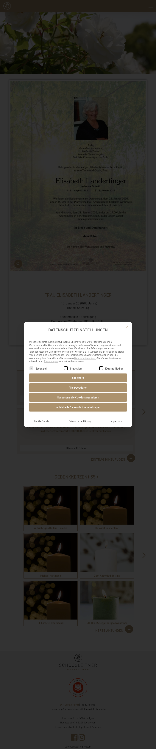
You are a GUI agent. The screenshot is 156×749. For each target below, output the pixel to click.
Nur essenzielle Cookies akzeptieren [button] (78, 393)
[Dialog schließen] (127, 323)
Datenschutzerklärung (85, 354)
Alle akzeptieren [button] (78, 383)
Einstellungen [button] (51, 357)
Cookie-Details (41, 417)
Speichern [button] (78, 373)
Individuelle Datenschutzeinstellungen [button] (78, 403)
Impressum (116, 417)
